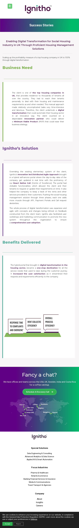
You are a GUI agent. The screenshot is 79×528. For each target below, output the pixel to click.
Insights (39, 502)
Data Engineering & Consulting (39, 453)
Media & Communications (39, 482)
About (39, 499)
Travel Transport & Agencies (39, 485)
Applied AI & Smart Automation (39, 459)
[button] (10, 6)
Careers (39, 505)
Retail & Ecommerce (39, 476)
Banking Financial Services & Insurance (39, 479)
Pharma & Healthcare (39, 473)
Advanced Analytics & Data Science (39, 456)
